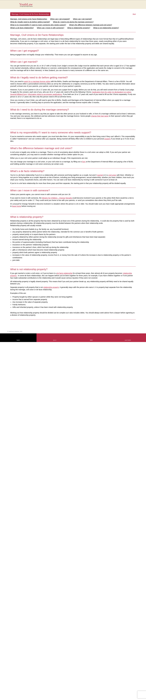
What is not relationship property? (106, 28)
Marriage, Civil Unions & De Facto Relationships (28, 19)
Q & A (54, 340)
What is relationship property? (78, 28)
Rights (18, 340)
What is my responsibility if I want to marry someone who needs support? (38, 25)
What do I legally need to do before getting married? (30, 22)
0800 (91, 340)
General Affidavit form (18, 94)
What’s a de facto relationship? (22, 28)
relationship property (51, 287)
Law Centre (128, 340)
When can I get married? (82, 19)
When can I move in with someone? (50, 28)
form (84, 162)
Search (132, 6)
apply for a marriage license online (37, 81)
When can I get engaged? (60, 19)
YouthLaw (77, 5)
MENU (137, 4)
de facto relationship (64, 273)
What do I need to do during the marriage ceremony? (73, 22)
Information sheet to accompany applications (45, 94)
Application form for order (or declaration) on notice (111, 92)
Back (134, 14)
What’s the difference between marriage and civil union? (90, 25)
